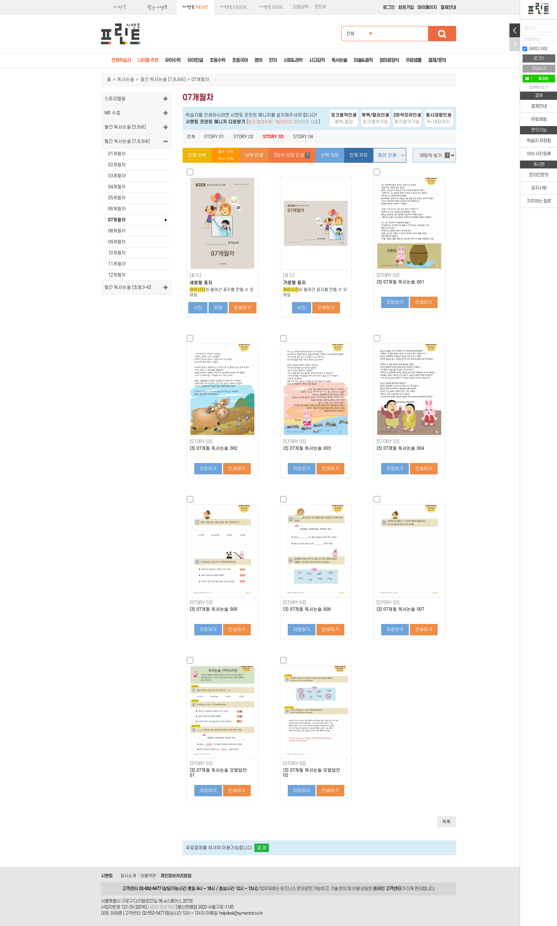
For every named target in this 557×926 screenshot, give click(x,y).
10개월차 (117, 252)
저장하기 (395, 302)
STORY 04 (303, 136)
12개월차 (117, 275)
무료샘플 (413, 60)
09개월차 (117, 241)
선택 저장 (330, 155)
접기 (514, 44)
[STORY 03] (388, 275)
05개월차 (117, 197)
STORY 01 (214, 136)
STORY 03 (273, 136)
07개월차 (117, 219)
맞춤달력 (300, 7)
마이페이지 (427, 7)
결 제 (261, 847)
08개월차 (117, 230)
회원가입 (406, 7)
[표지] (195, 275)
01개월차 (117, 153)
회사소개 (128, 875)
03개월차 (117, 175)
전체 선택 (197, 155)
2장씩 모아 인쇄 (292, 155)
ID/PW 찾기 (539, 87)
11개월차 (117, 264)
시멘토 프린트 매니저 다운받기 (215, 121)
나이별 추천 (147, 60)
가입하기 (539, 68)
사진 (198, 307)
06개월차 (117, 208)
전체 (191, 136)
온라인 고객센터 (387, 888)
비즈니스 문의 (292, 888)
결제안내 (448, 7)
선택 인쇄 (254, 155)
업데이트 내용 (306, 121)
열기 (514, 30)
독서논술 (125, 79)
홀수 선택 (225, 151)
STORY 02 (243, 136)
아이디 (530, 28)
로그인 (389, 7)
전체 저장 (359, 155)
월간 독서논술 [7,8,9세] (162, 79)
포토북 (320, 7)
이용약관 (148, 875)
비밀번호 (532, 39)
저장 (218, 307)
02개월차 (117, 164)
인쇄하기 (242, 307)
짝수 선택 (225, 159)
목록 (446, 821)
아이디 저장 (535, 48)
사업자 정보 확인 (161, 907)
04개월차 (117, 186)
